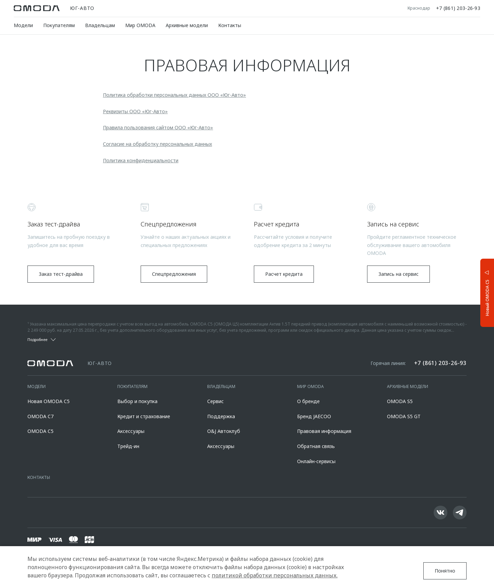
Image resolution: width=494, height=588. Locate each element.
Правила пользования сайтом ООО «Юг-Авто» (158, 127)
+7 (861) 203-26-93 (458, 8)
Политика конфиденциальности (140, 160)
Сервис (215, 401)
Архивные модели (187, 25)
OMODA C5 (40, 431)
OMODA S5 (400, 401)
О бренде (308, 401)
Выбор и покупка (137, 401)
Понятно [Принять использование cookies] (445, 570)
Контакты (229, 25)
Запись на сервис (398, 274)
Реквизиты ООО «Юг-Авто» (135, 111)
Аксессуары (130, 431)
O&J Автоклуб (223, 431)
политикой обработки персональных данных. (275, 575)
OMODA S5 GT (404, 416)
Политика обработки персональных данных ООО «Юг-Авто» (174, 95)
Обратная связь (316, 446)
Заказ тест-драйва (61, 274)
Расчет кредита (284, 274)
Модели (23, 25)
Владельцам (100, 25)
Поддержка (221, 416)
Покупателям (59, 25)
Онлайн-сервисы (316, 461)
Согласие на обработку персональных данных (157, 144)
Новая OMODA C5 (48, 401)
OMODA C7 (40, 416)
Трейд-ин (128, 446)
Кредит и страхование (143, 416)
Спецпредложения (174, 274)
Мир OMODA (140, 25)
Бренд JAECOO (314, 416)
